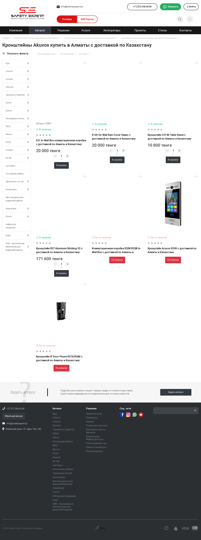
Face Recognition (94, 451)
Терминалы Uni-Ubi (17, 181)
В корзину (61, 165)
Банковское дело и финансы (96, 431)
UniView (17, 79)
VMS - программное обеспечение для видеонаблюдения (17, 246)
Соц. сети (125, 408)
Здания (90, 421)
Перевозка (91, 417)
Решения (91, 408)
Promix (17, 216)
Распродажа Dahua (17, 118)
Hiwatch (17, 150)
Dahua (17, 110)
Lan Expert (10, 166)
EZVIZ (17, 142)
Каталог (57, 408)
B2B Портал (87, 19)
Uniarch (17, 71)
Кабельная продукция (11, 226)
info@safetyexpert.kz (72, 6)
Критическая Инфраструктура (94, 438)
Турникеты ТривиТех (17, 94)
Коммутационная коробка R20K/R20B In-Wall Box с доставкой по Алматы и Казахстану (116, 252)
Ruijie (17, 235)
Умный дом (17, 208)
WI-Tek (17, 157)
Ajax (17, 63)
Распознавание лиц (96, 443)
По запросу (117, 260)
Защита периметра (96, 447)
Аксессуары (17, 189)
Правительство (94, 413)
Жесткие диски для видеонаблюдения (14, 199)
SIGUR (17, 102)
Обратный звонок (14, 416)
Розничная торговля (97, 425)
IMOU (17, 126)
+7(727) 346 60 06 (15, 408)
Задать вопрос (176, 392)
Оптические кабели (15, 173)
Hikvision (17, 86)
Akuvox (17, 134)
